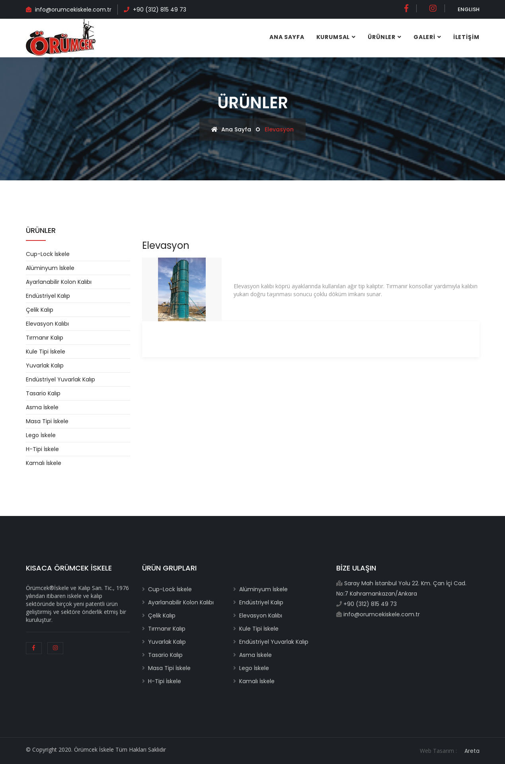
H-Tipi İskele (42, 449)
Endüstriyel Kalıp (48, 296)
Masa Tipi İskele (47, 421)
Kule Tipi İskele (45, 352)
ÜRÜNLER (382, 37)
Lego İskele (41, 435)
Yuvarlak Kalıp (45, 365)
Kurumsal (333, 37)
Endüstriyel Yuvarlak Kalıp (60, 379)
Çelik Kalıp (39, 310)
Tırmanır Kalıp (44, 338)
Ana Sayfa (286, 37)
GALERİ (424, 37)
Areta (472, 751)
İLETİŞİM (466, 37)
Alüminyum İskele (50, 268)
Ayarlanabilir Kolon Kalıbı (59, 282)
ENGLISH (469, 9)
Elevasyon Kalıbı (47, 324)
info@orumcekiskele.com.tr (72, 10)
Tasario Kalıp (43, 393)
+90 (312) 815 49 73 (159, 10)
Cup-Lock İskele (48, 254)
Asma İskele (42, 407)
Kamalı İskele (43, 463)
